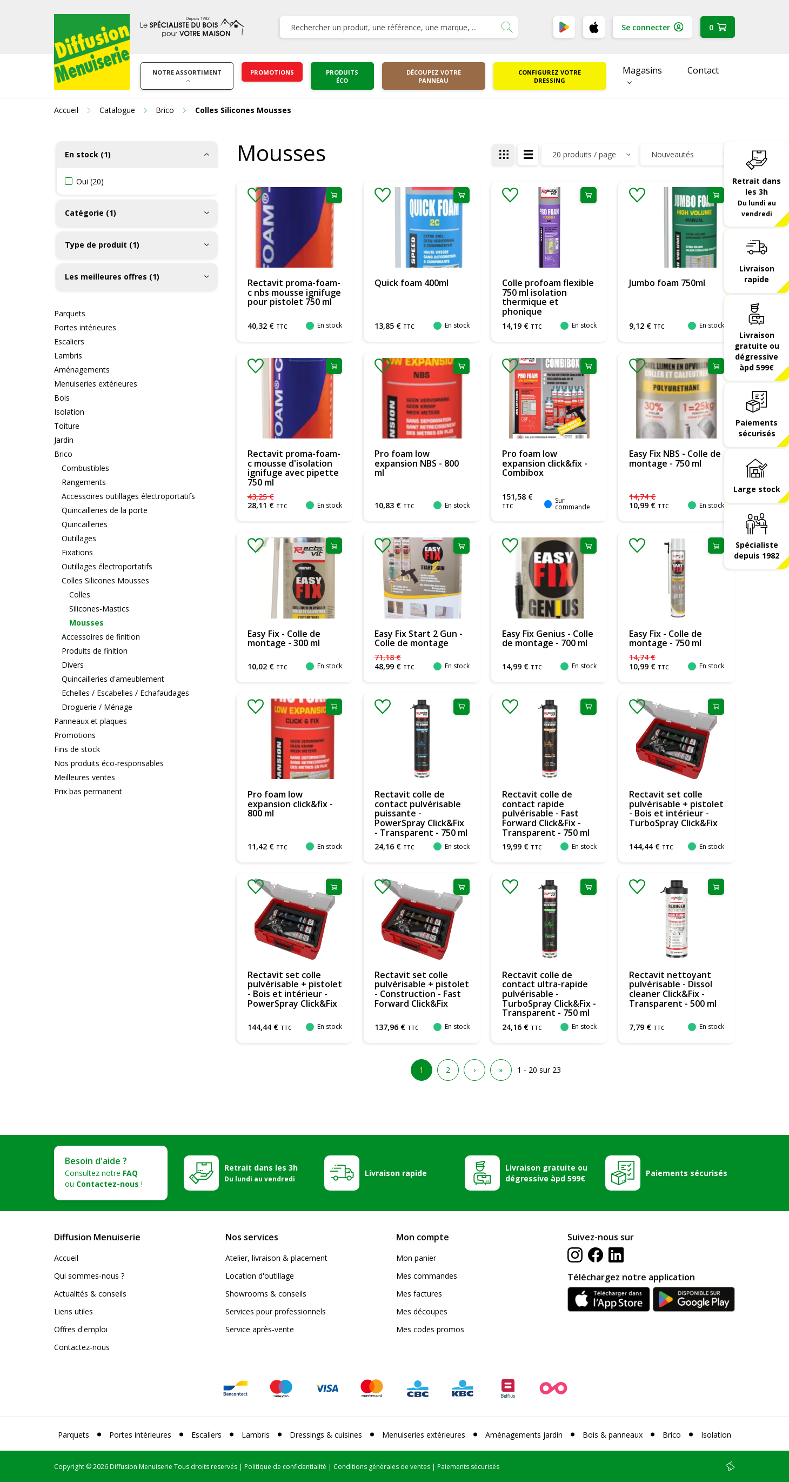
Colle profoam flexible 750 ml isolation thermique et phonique (548, 297)
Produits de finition (95, 651)
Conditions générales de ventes (381, 1466)
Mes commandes (426, 1276)
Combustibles (85, 468)
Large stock (756, 489)
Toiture (66, 426)
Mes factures (419, 1293)
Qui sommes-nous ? (89, 1276)
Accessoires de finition (101, 637)
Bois (62, 398)
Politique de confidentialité (285, 1466)
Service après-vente (259, 1329)
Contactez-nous (82, 1347)
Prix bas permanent (88, 791)
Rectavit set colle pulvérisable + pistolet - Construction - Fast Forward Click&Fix (422, 989)
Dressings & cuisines (326, 1435)
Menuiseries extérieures (95, 383)
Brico (63, 454)
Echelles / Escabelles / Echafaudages (125, 693)
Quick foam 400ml (412, 283)
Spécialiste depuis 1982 (756, 550)
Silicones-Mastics (99, 608)
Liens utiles (73, 1311)
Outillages (79, 538)
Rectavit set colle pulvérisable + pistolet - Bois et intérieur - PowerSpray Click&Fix (295, 989)
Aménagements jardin (524, 1435)
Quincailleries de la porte (105, 510)
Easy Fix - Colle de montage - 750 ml (665, 638)
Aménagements (82, 369)
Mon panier (416, 1258)
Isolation (69, 412)
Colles (79, 594)
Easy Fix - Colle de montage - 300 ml (284, 638)
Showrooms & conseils (265, 1293)
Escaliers (69, 341)
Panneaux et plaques (90, 721)
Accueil (66, 1258)
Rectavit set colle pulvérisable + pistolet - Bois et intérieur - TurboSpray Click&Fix (676, 808)
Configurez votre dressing (549, 76)
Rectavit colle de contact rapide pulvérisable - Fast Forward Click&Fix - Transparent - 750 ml (546, 813)
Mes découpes (421, 1311)
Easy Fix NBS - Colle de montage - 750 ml (675, 458)
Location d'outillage (259, 1276)
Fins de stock (77, 749)
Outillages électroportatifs (107, 566)
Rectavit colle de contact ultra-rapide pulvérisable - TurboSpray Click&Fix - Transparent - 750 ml (549, 994)
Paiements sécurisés (756, 427)
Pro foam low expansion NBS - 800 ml (417, 463)
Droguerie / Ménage (97, 707)
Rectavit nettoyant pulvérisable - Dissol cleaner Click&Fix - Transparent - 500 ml (673, 989)
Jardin (63, 440)
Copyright (69, 1466)
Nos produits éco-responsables (109, 763)
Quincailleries (85, 524)
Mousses (86, 622)
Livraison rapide (756, 273)
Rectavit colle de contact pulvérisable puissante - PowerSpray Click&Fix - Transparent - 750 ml (421, 813)
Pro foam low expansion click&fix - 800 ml (290, 803)
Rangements (84, 482)
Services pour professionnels (275, 1311)
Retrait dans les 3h (756, 197)
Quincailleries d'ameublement (113, 679)
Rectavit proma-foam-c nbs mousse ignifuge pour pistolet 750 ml (294, 292)
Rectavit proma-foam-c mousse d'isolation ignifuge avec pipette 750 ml (294, 468)
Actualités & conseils (90, 1293)
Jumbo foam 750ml (667, 283)
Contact (703, 70)
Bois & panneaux (613, 1435)
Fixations (77, 552)
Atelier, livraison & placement (276, 1258)
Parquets (69, 313)
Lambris (68, 355)
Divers (73, 665)
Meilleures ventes (84, 777)
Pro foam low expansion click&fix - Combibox (544, 463)
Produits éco (342, 76)
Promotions (272, 72)
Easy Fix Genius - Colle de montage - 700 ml (547, 638)
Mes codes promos (430, 1329)
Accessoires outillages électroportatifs (128, 496)
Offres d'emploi (81, 1329)
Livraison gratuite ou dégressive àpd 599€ (756, 351)
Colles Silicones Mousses (105, 580)
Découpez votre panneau (433, 76)
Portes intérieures (85, 327)
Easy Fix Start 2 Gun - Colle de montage (419, 638)
